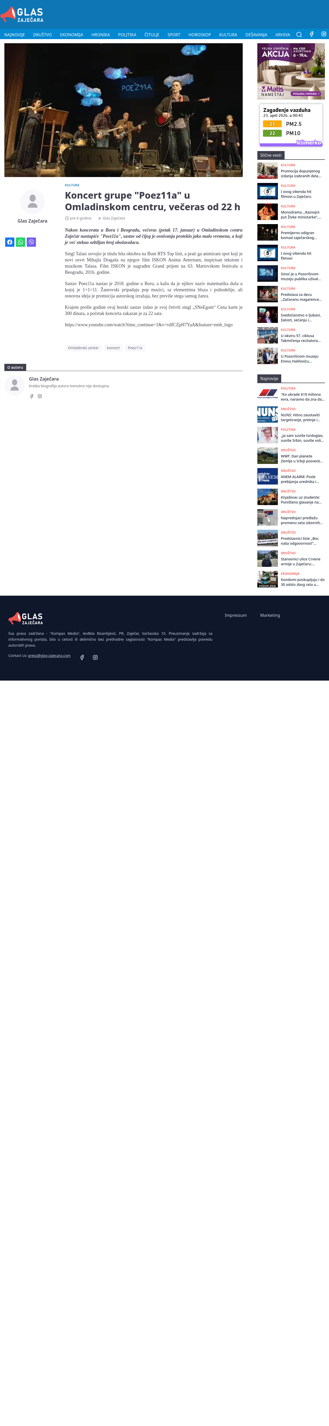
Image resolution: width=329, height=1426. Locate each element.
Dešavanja (256, 35)
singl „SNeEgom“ (199, 307)
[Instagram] (39, 397)
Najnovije (14, 35)
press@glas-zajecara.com (49, 655)
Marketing (270, 615)
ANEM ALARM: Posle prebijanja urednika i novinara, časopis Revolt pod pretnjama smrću (301, 479)
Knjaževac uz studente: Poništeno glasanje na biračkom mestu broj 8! (301, 500)
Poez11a (135, 347)
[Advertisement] (235, 13)
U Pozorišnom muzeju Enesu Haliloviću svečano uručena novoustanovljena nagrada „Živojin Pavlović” (299, 359)
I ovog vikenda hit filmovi (296, 256)
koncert (113, 347)
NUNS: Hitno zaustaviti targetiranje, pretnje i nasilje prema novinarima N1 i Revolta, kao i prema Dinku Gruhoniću (303, 417)
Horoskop (200, 35)
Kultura (228, 35)
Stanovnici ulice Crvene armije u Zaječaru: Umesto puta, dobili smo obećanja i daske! (302, 562)
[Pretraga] (299, 35)
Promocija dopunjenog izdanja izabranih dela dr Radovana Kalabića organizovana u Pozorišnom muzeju (300, 174)
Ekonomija (71, 35)
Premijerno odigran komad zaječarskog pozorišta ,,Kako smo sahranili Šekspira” (299, 235)
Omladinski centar (83, 347)
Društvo (42, 35)
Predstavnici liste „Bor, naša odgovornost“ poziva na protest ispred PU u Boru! (301, 541)
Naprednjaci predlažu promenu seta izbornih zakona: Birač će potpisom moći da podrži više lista (302, 520)
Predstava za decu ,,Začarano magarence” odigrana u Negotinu (301, 297)
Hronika (100, 35)
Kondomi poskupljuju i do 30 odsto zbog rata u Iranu (303, 582)
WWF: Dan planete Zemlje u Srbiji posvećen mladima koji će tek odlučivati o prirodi (301, 459)
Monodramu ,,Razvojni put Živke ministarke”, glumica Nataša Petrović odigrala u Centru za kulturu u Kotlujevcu (300, 215)
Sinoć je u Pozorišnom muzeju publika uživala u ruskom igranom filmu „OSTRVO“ (300, 276)
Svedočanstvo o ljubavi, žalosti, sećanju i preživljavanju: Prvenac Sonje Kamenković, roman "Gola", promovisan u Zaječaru (301, 318)
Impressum (236, 615)
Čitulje (151, 35)
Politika (127, 35)
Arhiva (283, 35)
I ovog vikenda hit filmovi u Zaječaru (296, 194)
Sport (173, 35)
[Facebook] (311, 35)
